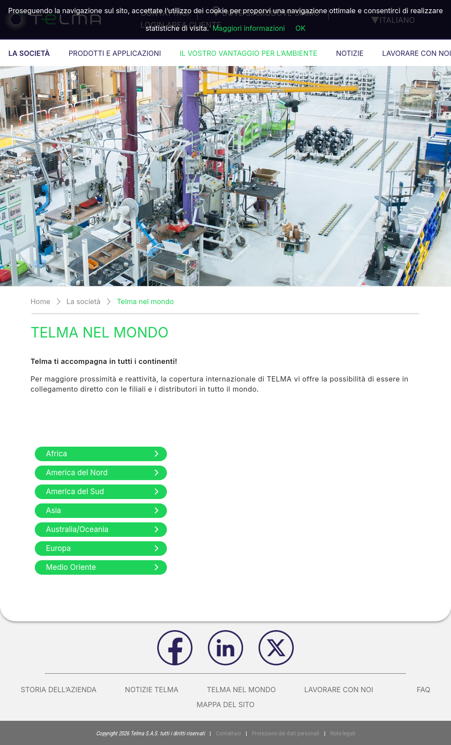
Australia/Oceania (103, 529)
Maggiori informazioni (248, 28)
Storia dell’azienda (58, 689)
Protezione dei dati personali (285, 733)
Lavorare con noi (346, 689)
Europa (103, 548)
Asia (103, 510)
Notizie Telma (151, 689)
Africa (103, 453)
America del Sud (103, 491)
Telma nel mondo (241, 689)
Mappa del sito (225, 704)
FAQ (423, 689)
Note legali (341, 733)
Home (40, 301)
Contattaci (229, 733)
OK (301, 28)
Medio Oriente (103, 567)
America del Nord (103, 472)
